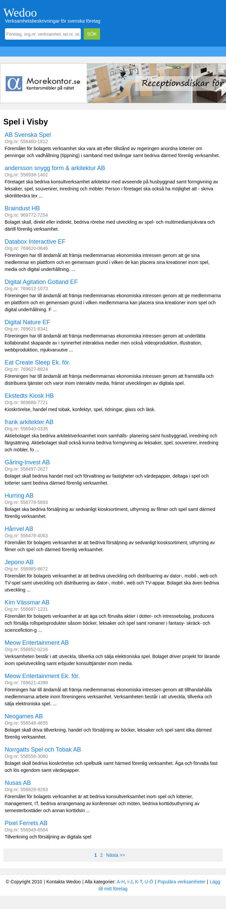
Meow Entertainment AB (37, 642)
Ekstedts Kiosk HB (29, 395)
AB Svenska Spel (28, 134)
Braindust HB (22, 208)
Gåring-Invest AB (27, 462)
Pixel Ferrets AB (26, 823)
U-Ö (149, 881)
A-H (121, 881)
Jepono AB (19, 562)
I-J (130, 881)
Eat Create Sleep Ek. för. (37, 362)
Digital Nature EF (27, 322)
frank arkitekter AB (29, 422)
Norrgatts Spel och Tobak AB (43, 749)
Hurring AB (19, 495)
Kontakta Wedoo (63, 881)
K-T (138, 881)
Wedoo (20, 12)
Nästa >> (115, 855)
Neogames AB (24, 716)
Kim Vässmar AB (27, 602)
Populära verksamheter (182, 881)
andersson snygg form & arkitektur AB (55, 168)
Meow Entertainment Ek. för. (42, 676)
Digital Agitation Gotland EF (41, 282)
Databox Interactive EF (35, 241)
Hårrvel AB (19, 529)
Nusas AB (18, 783)
